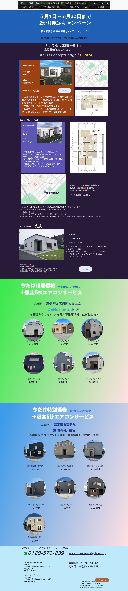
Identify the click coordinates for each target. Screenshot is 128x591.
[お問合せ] (102, 580)
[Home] (45, 191)
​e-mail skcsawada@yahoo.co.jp (87, 553)
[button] (53, 3)
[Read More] (64, 90)
